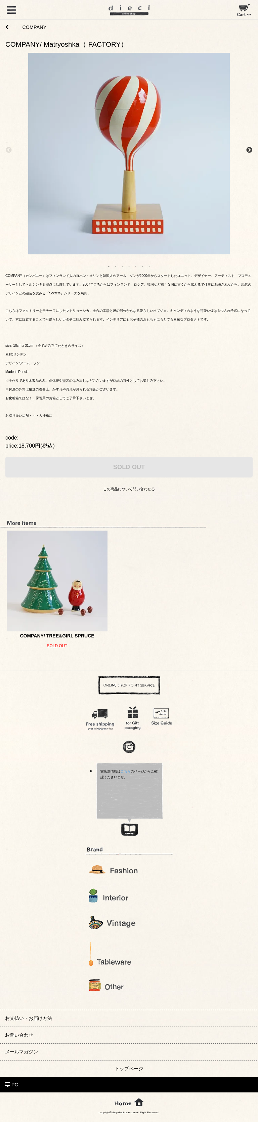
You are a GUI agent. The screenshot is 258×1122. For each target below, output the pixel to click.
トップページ (129, 1068)
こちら (126, 771)
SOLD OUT (129, 466)
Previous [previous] (8, 150)
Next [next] (249, 150)
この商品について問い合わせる (129, 489)
